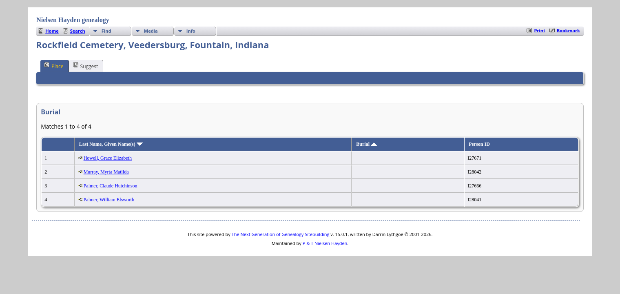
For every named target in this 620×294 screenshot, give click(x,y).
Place (53, 66)
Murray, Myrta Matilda (106, 172)
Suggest (85, 66)
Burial (366, 144)
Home (52, 31)
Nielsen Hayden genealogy (72, 19)
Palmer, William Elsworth (109, 200)
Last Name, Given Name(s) (111, 144)
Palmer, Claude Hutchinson (110, 186)
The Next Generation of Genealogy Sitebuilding (281, 234)
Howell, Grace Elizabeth (108, 158)
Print (539, 30)
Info (190, 31)
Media (151, 31)
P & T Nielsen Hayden (325, 243)
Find (106, 31)
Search (77, 31)
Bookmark (568, 30)
